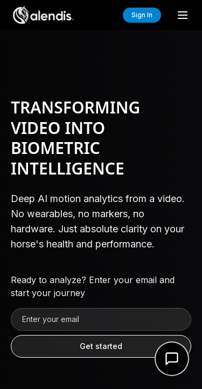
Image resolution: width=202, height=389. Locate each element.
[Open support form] (172, 358)
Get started (101, 346)
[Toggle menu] (182, 15)
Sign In (141, 15)
